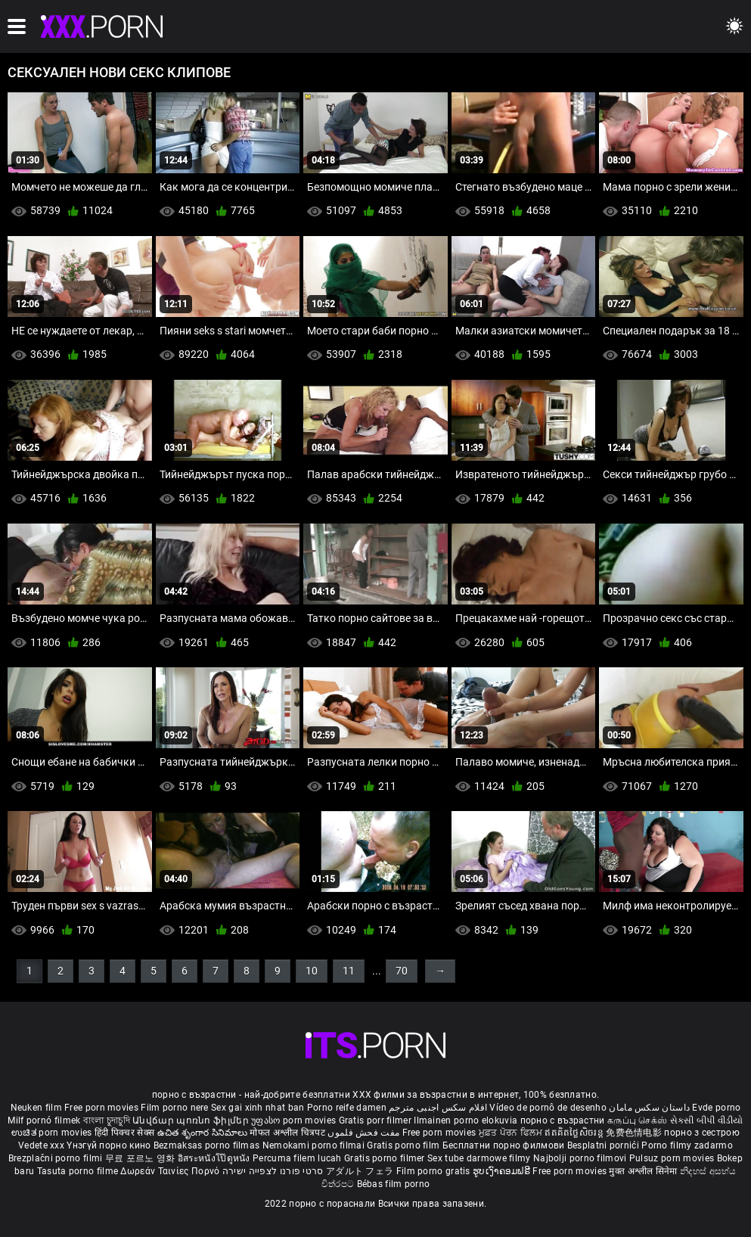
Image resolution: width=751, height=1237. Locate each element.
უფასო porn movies (294, 1120)
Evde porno (716, 1107)
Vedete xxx (41, 1145)
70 (402, 971)
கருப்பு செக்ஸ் (637, 1120)
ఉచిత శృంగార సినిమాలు (203, 1132)
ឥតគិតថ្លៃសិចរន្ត (575, 1132)
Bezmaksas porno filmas (208, 1145)
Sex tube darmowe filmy (479, 1158)
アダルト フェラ (359, 1171)
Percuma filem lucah (298, 1158)
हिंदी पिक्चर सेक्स (124, 1132)
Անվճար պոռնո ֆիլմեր (191, 1120)
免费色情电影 (635, 1132)
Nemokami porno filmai (315, 1145)
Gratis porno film (404, 1145)
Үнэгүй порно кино (110, 1145)
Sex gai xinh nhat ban (257, 1107)
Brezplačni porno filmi (56, 1158)
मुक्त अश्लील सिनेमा (644, 1171)
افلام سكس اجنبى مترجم (438, 1107)
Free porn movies (102, 1107)
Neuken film (36, 1107)
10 (312, 971)
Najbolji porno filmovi (580, 1158)
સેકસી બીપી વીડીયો (706, 1120)
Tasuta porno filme (79, 1171)
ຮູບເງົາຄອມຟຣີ (502, 1171)
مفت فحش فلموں (364, 1132)
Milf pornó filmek (44, 1120)
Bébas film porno (393, 1184)
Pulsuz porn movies (673, 1158)
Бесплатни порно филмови (504, 1145)
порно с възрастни (562, 1120)
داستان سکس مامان (649, 1107)
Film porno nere (175, 1107)
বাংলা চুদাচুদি (106, 1120)
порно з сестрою (702, 1132)
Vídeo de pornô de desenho (548, 1107)
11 (349, 971)
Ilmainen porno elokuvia (467, 1120)
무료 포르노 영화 (141, 1158)
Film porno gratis (434, 1171)
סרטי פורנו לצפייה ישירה (273, 1171)
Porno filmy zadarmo (687, 1145)
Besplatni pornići (604, 1145)
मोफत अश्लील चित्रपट (288, 1132)
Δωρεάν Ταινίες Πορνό (171, 1171)
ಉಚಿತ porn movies (53, 1132)
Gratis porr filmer (376, 1120)
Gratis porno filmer (385, 1158)
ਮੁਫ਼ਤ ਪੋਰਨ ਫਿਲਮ (512, 1132)
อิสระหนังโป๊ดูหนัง (215, 1158)
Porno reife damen (346, 1107)
